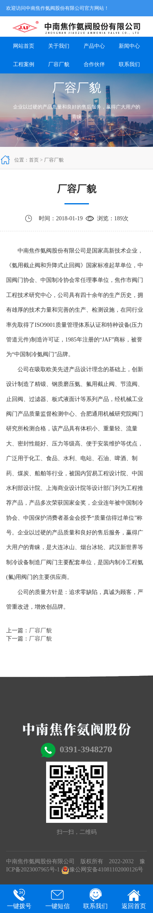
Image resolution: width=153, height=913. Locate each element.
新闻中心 (129, 46)
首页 (34, 160)
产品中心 (94, 46)
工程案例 (23, 64)
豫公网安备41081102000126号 (102, 869)
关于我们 (58, 46)
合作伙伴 (94, 64)
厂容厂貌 (58, 64)
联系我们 (129, 64)
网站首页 (23, 46)
